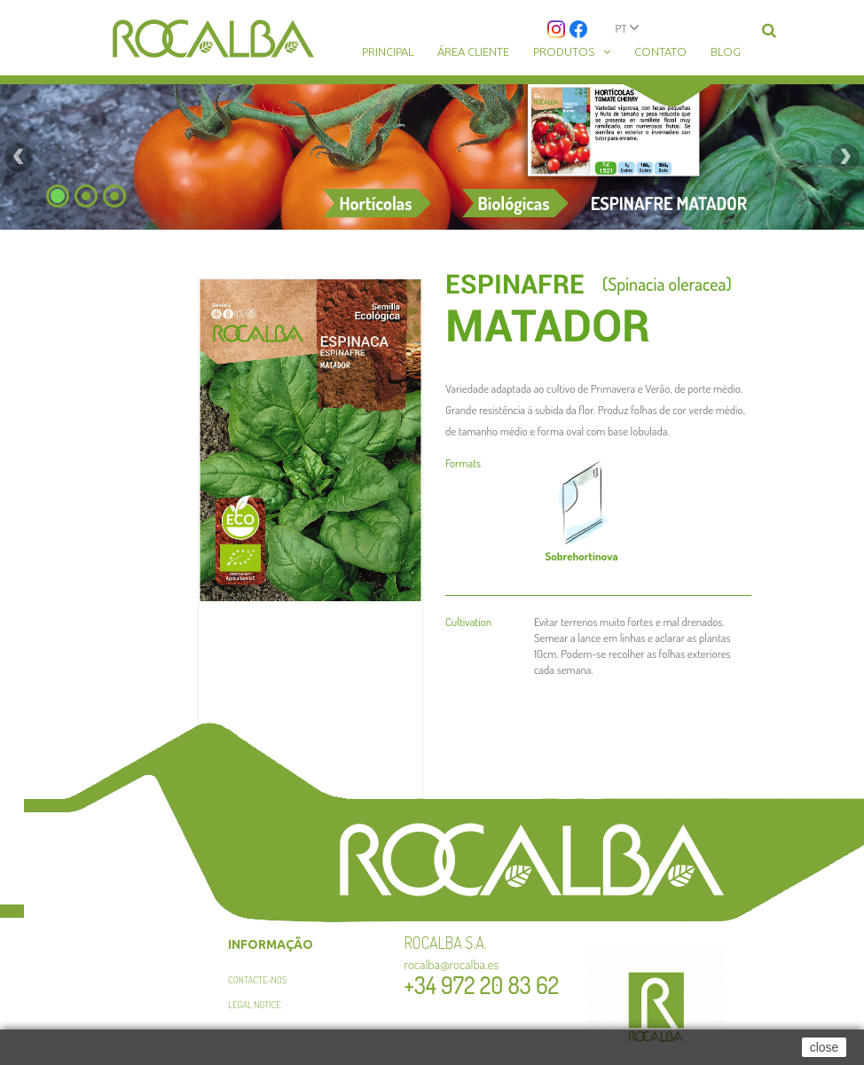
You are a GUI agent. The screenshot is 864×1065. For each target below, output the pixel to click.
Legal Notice (254, 1004)
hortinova (581, 556)
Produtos (563, 51)
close (824, 1047)
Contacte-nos (257, 980)
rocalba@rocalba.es (452, 964)
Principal (387, 51)
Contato (660, 51)
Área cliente (473, 51)
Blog (726, 51)
